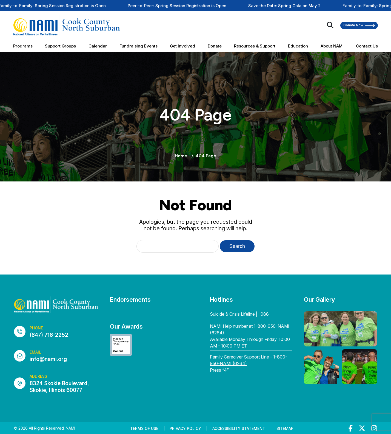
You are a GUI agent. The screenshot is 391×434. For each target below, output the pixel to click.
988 (265, 314)
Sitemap (284, 428)
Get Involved (182, 46)
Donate (215, 46)
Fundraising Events (138, 46)
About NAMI (332, 46)
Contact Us (367, 46)
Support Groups (60, 46)
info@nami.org (48, 359)
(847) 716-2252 (49, 335)
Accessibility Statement (238, 428)
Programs (23, 46)
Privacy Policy (185, 428)
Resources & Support (254, 46)
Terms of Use (144, 428)
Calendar (98, 46)
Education (298, 46)
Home (181, 155)
